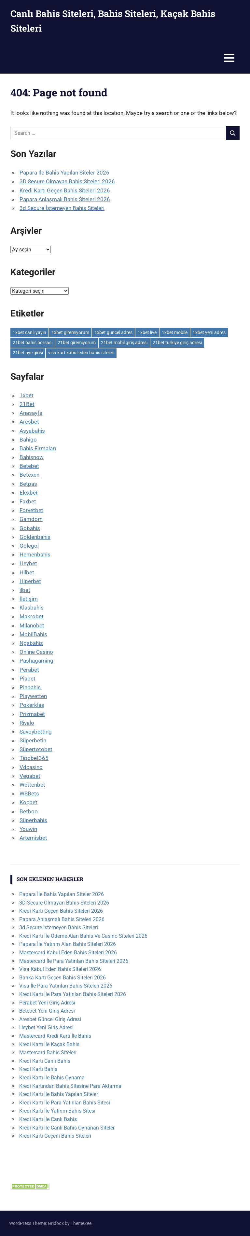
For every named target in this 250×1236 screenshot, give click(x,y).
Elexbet (29, 492)
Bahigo (28, 439)
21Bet (27, 404)
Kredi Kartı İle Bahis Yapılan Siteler (58, 1094)
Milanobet (32, 625)
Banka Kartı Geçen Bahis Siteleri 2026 (62, 978)
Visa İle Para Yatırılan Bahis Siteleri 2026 (65, 986)
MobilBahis (33, 634)
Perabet (29, 670)
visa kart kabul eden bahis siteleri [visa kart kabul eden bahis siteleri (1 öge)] (81, 352)
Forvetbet (31, 510)
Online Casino (36, 652)
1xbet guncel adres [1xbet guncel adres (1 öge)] (113, 332)
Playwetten (33, 696)
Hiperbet (30, 581)
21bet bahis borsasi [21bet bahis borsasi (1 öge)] (32, 342)
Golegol (29, 545)
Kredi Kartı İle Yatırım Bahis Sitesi (57, 1111)
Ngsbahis (31, 643)
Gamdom (31, 519)
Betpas (28, 484)
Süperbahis (33, 820)
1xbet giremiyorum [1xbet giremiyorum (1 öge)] (70, 332)
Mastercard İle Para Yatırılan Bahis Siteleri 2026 (73, 961)
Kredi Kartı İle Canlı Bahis (48, 1119)
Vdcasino (31, 767)
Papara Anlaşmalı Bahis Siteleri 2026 (65, 199)
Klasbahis (32, 607)
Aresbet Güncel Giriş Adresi (50, 1019)
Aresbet (29, 421)
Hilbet (27, 572)
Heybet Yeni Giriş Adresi (46, 1027)
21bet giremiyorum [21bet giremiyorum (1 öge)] (77, 342)
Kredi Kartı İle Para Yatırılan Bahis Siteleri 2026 (72, 994)
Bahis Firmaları (38, 448)
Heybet (28, 563)
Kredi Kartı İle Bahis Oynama (52, 1077)
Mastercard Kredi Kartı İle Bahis (55, 1036)
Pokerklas (32, 705)
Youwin (28, 829)
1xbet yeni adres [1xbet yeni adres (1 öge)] (209, 332)
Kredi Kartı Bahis (38, 1069)
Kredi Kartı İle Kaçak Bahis (49, 1044)
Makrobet (32, 616)
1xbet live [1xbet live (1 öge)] (147, 332)
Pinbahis (30, 687)
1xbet (27, 395)
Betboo (29, 811)
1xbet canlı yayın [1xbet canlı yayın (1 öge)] (29, 332)
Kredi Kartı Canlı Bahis (44, 1061)
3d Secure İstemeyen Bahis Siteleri (62, 208)
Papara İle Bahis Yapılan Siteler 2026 (64, 172)
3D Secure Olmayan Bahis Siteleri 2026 (67, 181)
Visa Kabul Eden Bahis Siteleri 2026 (60, 969)
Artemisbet (33, 838)
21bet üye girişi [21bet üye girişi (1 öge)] (28, 352)
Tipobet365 (34, 758)
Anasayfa (31, 413)
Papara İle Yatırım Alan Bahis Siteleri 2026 (67, 944)
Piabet (27, 678)
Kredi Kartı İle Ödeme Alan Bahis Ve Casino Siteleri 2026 (83, 936)
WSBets (29, 793)
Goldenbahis (35, 537)
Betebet (29, 466)
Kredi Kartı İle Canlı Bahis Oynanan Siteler (67, 1128)
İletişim (29, 599)
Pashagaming (36, 660)
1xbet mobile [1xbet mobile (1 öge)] (175, 332)
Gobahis (30, 528)
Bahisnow (32, 457)
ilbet (25, 590)
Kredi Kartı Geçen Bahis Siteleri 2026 (65, 190)
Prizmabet (32, 714)
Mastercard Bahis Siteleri (47, 1052)
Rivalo (27, 723)
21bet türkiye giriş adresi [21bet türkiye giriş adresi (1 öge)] (177, 342)
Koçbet (28, 802)
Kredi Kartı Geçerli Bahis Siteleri (55, 1136)
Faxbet (28, 501)
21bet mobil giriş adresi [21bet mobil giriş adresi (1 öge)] (124, 342)
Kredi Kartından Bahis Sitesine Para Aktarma (70, 1086)
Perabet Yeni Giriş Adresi (47, 1003)
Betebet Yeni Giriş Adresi (47, 1011)
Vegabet (30, 776)
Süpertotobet (36, 749)
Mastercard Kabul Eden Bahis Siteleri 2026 (68, 952)
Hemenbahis (35, 554)
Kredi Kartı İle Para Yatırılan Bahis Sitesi (64, 1103)
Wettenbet (32, 784)
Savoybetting (36, 731)
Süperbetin (33, 740)
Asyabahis (32, 431)
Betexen (29, 474)
